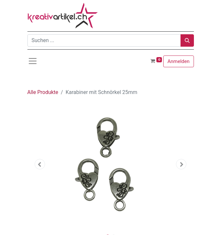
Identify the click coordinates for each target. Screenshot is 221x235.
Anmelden (178, 61)
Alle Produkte (42, 92)
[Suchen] (187, 40)
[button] (40, 164)
